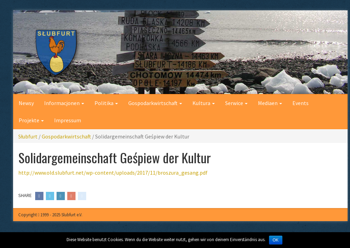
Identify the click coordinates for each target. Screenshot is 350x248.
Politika (106, 103)
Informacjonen (64, 103)
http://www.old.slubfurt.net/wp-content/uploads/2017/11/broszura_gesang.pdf (113, 172)
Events (300, 103)
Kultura (203, 103)
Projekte (31, 120)
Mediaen (270, 103)
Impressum (67, 120)
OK (276, 240)
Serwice (236, 103)
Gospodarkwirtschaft (155, 103)
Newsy (26, 103)
